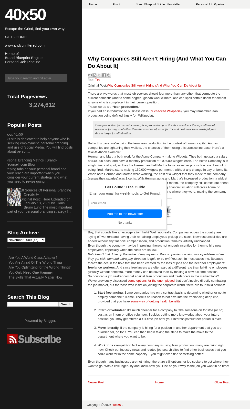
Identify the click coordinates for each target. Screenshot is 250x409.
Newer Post (96, 382)
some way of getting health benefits (155, 301)
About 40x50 (13, 134)
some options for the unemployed (151, 280)
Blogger (49, 321)
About (116, 4)
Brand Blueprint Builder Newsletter (158, 4)
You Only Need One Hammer (31, 272)
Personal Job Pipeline (210, 4)
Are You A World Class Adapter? (33, 257)
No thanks (125, 222)
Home (93, 4)
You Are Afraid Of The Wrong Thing (35, 262)
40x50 (25, 14)
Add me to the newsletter (125, 213)
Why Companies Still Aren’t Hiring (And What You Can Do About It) (157, 62)
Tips (97, 79)
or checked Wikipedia (166, 111)
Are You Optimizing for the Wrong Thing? (40, 267)
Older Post (222, 382)
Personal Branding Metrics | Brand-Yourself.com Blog (30, 162)
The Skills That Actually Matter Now (35, 277)
